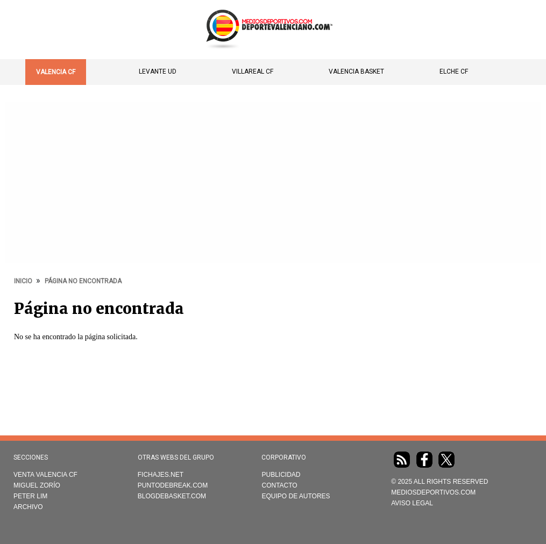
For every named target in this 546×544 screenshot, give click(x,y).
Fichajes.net (160, 474)
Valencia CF (55, 72)
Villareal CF (252, 71)
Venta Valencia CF (45, 474)
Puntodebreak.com (173, 485)
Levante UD (157, 71)
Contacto (279, 485)
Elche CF (453, 71)
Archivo (28, 507)
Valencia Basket (356, 71)
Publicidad (280, 474)
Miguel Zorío (36, 485)
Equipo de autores (295, 496)
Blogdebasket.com (172, 496)
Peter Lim (30, 496)
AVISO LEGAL (412, 503)
